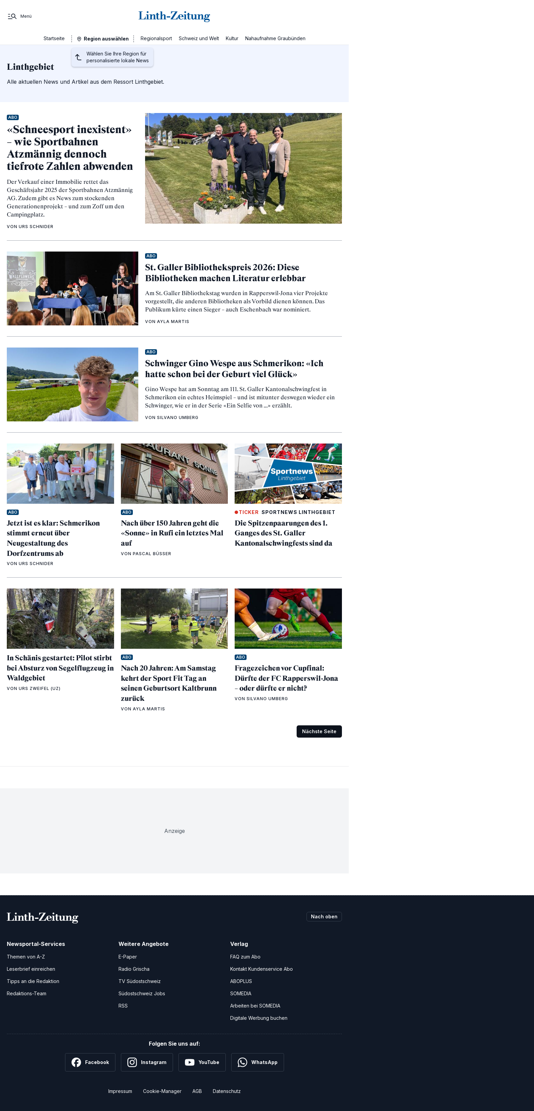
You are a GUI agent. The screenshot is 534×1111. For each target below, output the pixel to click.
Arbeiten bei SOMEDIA (255, 1006)
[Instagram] (147, 1062)
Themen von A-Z (26, 957)
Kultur (232, 38)
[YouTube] (202, 1062)
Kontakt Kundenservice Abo (261, 969)
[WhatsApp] (257, 1062)
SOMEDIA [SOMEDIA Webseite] (240, 993)
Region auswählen (106, 39)
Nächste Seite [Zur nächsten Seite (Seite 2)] (319, 731)
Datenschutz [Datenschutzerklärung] (227, 1091)
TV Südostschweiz (140, 981)
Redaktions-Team (26, 993)
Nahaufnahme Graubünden (275, 38)
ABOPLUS (241, 981)
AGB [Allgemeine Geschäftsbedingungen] (197, 1091)
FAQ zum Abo (245, 957)
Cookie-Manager (162, 1091)
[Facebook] (90, 1062)
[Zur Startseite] (174, 16)
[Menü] (19, 16)
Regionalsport (156, 38)
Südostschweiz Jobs (142, 993)
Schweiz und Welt (199, 38)
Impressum (120, 1091)
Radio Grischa (134, 969)
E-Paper (128, 957)
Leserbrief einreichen (31, 969)
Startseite (54, 38)
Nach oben (324, 916)
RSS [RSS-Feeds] (123, 1006)
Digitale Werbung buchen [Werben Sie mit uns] (258, 1018)
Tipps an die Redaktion (33, 981)
